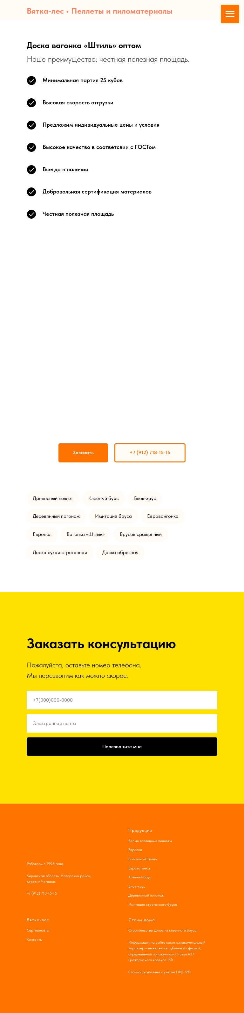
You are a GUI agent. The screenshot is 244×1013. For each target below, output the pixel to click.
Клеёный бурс (103, 498)
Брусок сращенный (141, 534)
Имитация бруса (113, 516)
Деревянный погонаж (56, 516)
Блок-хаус (145, 498)
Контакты (35, 939)
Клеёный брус (139, 877)
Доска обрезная (120, 552)
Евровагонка (139, 868)
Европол (42, 534)
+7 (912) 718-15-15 (42, 893)
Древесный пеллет (53, 498)
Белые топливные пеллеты (150, 841)
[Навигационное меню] (230, 14)
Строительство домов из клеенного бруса (162, 930)
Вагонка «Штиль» (86, 534)
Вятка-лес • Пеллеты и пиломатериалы (100, 11)
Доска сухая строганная (60, 552)
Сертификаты (38, 930)
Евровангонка (163, 516)
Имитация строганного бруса (152, 904)
